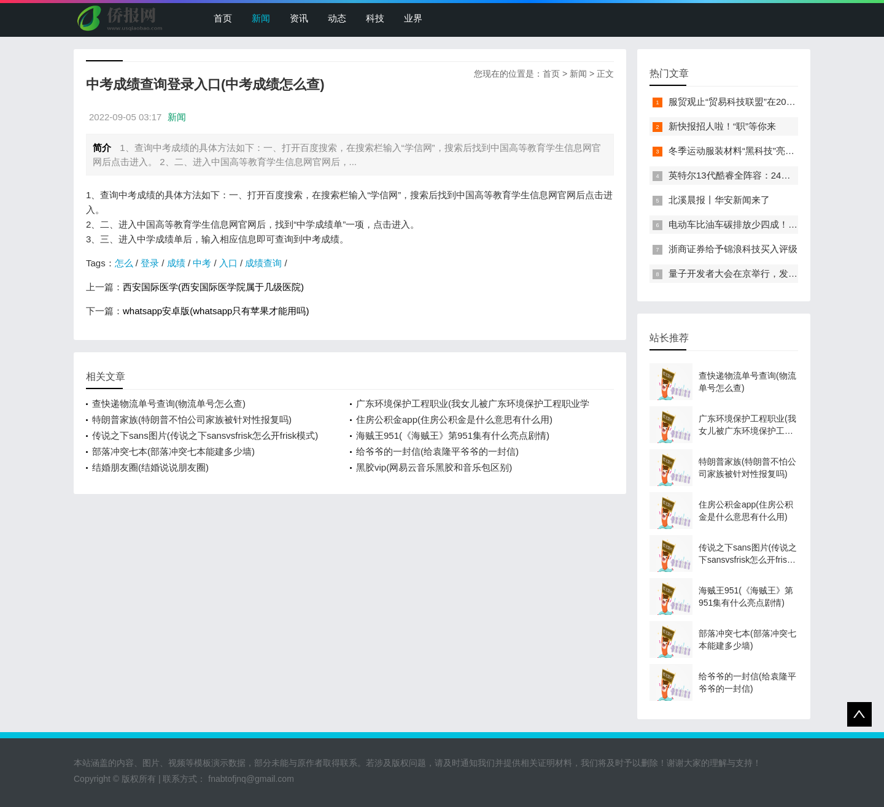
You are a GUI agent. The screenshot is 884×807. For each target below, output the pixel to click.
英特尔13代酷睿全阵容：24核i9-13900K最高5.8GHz (775, 175)
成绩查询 (263, 263)
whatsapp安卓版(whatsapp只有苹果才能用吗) (216, 311)
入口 (228, 263)
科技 (375, 18)
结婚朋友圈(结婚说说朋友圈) (150, 467)
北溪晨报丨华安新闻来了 (719, 200)
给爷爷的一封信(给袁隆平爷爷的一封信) (437, 451)
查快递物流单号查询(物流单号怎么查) (169, 403)
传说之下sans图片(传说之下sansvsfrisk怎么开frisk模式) (205, 435)
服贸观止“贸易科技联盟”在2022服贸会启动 (755, 101)
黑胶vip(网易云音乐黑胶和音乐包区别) (434, 467)
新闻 (261, 18)
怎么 (124, 263)
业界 (413, 18)
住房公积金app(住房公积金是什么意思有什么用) (454, 419)
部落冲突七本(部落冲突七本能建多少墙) (173, 451)
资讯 (299, 18)
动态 (337, 18)
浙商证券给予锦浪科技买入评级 (733, 249)
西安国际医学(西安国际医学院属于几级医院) (213, 287)
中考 (202, 263)
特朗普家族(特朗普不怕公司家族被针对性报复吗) (192, 419)
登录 (150, 263)
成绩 (176, 263)
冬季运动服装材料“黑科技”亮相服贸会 (745, 150)
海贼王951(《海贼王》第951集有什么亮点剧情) (452, 435)
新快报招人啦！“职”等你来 (722, 126)
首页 (223, 18)
